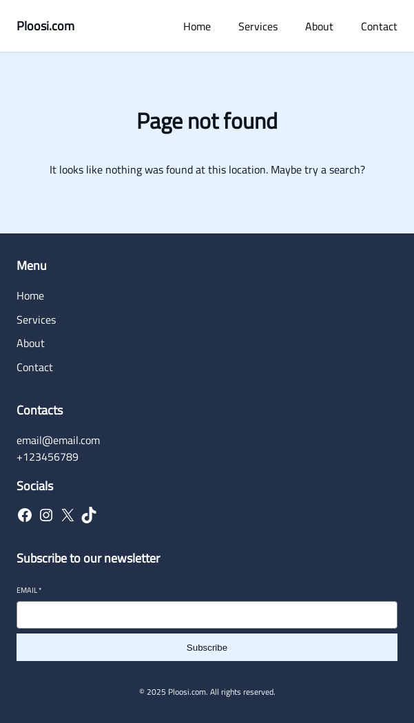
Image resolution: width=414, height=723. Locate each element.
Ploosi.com (45, 26)
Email (29, 590)
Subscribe (207, 647)
